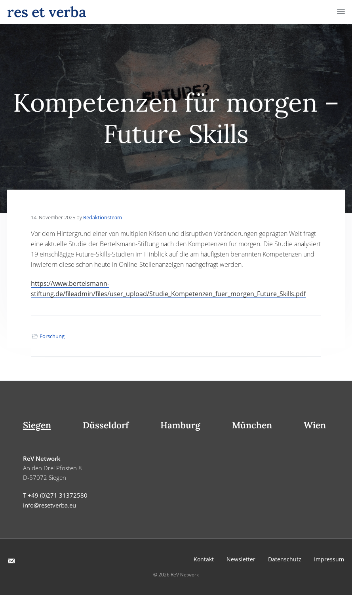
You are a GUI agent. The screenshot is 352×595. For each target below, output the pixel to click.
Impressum (329, 559)
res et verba (46, 12)
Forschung (52, 336)
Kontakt (204, 559)
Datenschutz (284, 559)
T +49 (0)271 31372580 (55, 495)
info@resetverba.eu (49, 505)
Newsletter (240, 559)
